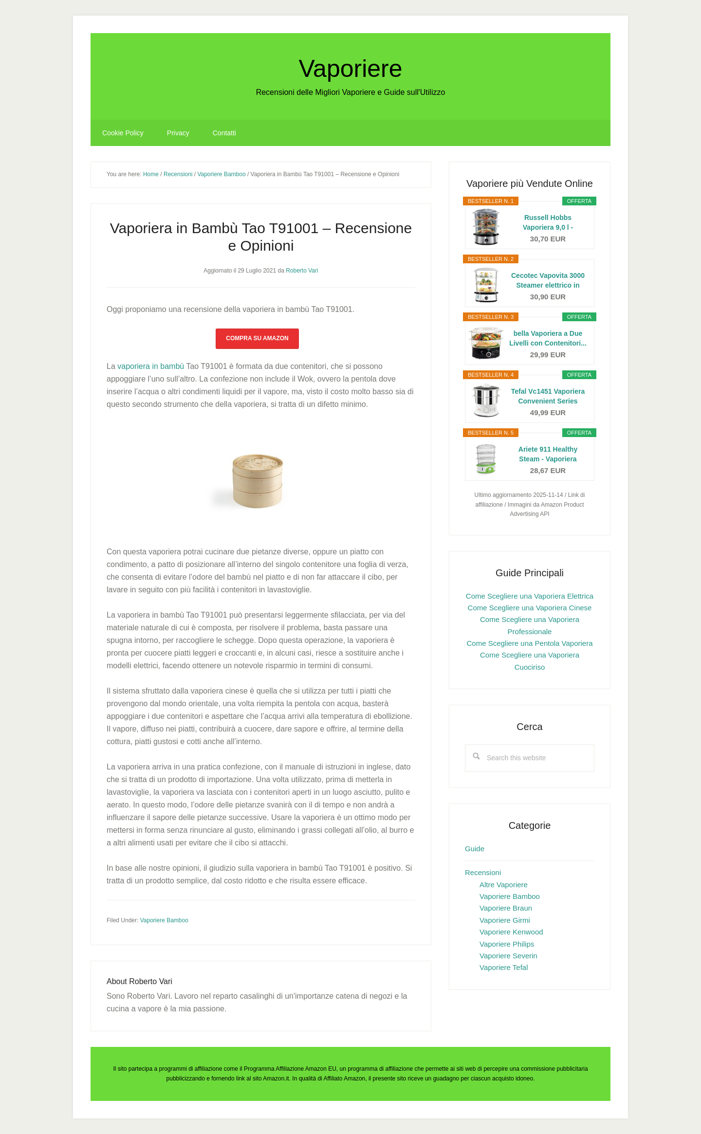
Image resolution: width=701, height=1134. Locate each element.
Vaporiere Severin (508, 955)
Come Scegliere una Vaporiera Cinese (530, 608)
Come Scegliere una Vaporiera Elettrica (529, 596)
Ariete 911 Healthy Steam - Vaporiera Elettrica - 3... (547, 454)
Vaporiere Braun (506, 908)
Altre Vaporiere (504, 884)
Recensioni (483, 872)
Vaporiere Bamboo (164, 920)
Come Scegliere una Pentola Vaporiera (529, 643)
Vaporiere (350, 68)
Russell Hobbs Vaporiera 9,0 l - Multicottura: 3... (547, 223)
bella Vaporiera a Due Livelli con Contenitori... (548, 338)
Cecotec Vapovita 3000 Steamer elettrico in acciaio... (548, 281)
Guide (474, 848)
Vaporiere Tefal (504, 967)
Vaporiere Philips (507, 944)
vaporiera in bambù (150, 366)
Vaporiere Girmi (505, 920)
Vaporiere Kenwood (511, 932)
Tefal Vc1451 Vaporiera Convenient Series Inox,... (548, 396)
